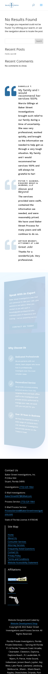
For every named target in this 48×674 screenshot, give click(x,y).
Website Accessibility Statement (23, 562)
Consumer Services (17, 541)
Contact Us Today (23, 326)
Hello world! (10, 53)
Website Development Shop (24, 623)
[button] (41, 6)
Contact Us (13, 552)
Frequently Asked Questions (21, 548)
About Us (12, 538)
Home (11, 534)
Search (39, 41)
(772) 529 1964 (26, 487)
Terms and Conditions (18, 559)
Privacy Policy (14, 555)
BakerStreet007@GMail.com (18, 496)
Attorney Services (16, 545)
